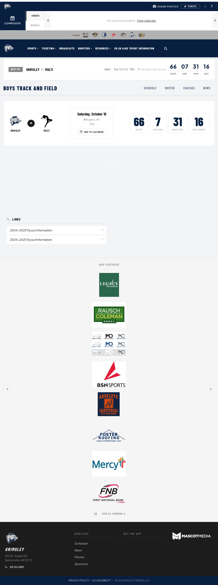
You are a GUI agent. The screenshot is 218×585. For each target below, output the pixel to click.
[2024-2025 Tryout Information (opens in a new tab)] (56, 231)
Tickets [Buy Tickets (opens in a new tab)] (190, 6)
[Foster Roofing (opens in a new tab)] (109, 435)
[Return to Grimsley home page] (8, 48)
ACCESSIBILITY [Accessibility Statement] (101, 580)
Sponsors (81, 565)
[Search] (165, 48)
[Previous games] (48, 20)
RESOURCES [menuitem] (102, 48)
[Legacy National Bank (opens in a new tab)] (109, 286)
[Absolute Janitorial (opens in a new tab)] (109, 405)
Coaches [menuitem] (189, 88)
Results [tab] (35, 25)
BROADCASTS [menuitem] (67, 48)
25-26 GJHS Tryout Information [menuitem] (134, 48)
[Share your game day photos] (165, 6)
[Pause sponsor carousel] (95, 515)
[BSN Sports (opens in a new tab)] (109, 375)
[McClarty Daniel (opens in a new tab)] (109, 346)
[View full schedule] (13, 20)
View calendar (146, 20)
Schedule (80, 544)
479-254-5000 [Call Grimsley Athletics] (14, 568)
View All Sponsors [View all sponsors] (113, 514)
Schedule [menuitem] (150, 88)
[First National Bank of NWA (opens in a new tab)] (109, 495)
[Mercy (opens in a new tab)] (109, 465)
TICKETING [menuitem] (48, 48)
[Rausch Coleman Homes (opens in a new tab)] (109, 316)
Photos (79, 558)
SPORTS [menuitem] (31, 48)
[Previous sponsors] (7, 390)
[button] (104, 161)
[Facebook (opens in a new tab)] (212, 6)
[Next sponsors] (211, 390)
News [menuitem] (206, 88)
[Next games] (215, 20)
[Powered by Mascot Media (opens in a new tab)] (191, 537)
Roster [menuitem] (170, 88)
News (78, 551)
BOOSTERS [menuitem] (84, 48)
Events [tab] (36, 15)
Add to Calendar (91, 132)
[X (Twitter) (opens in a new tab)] (205, 6)
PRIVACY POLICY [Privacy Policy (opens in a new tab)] (78, 580)
